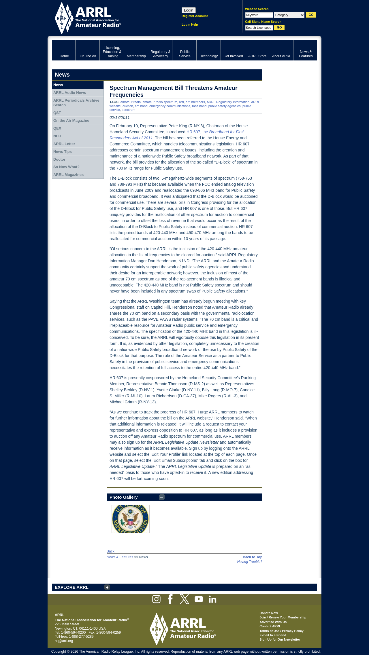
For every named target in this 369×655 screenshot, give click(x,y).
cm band (141, 106)
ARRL (108, 17)
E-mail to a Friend (272, 635)
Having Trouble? (249, 562)
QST (57, 113)
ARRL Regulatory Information (228, 102)
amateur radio (131, 102)
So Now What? (66, 167)
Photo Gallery (124, 497)
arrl (181, 102)
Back (110, 551)
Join (262, 617)
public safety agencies (224, 106)
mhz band (199, 106)
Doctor (59, 159)
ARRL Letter (64, 144)
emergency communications (169, 106)
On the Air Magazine (71, 120)
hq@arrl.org (64, 641)
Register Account (195, 16)
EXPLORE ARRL (72, 587)
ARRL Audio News (69, 92)
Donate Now (268, 613)
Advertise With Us (273, 622)
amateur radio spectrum (159, 102)
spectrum (128, 109)
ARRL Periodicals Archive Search (76, 102)
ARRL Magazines (68, 174)
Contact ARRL (270, 626)
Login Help (190, 24)
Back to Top (252, 557)
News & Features (120, 557)
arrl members (195, 102)
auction (128, 106)
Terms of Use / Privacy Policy (281, 631)
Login (188, 10)
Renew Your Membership (287, 617)
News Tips (62, 151)
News (58, 85)
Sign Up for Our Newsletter (279, 639)
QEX (57, 128)
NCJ (57, 136)
